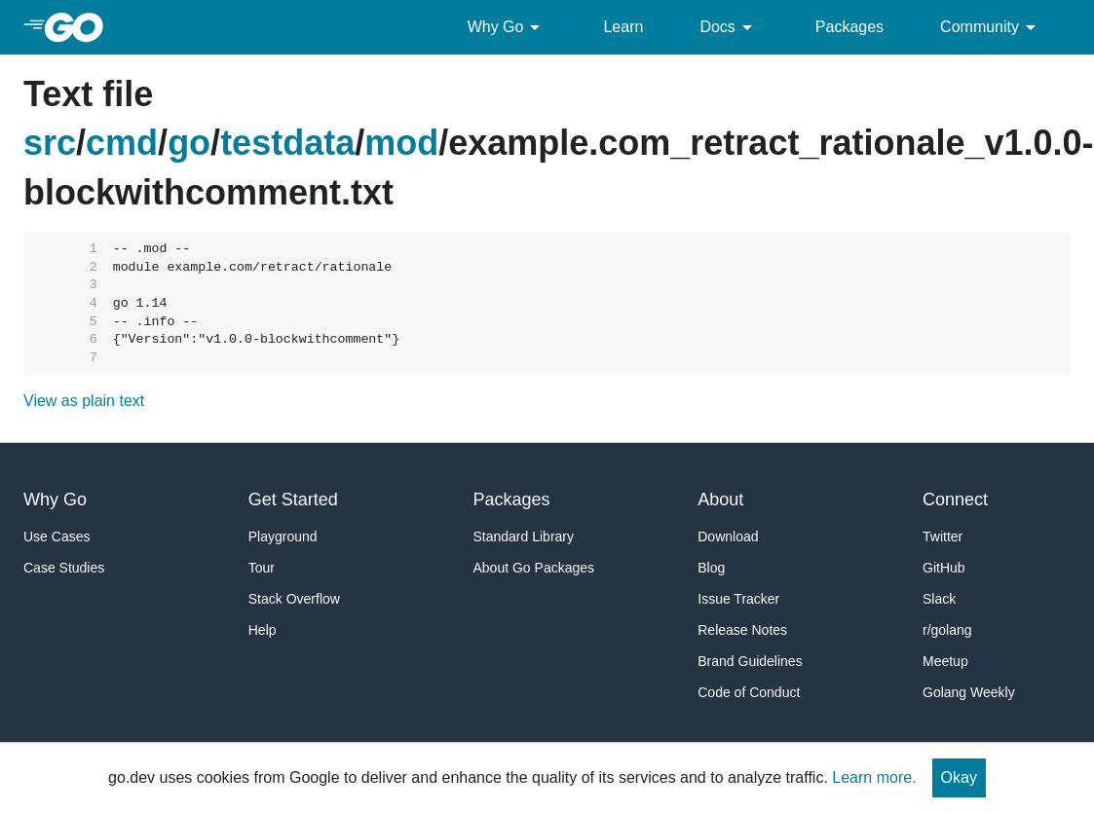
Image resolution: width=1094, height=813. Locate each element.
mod (401, 143)
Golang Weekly (969, 692)
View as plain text (83, 400)
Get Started (293, 499)
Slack (939, 599)
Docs (728, 27)
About (720, 499)
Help (262, 630)
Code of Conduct (749, 692)
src (49, 143)
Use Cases (56, 536)
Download (728, 536)
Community (991, 27)
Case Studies (63, 567)
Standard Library (524, 536)
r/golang (947, 630)
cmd (122, 143)
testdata (287, 143)
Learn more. (874, 777)
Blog (711, 567)
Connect (955, 499)
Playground (283, 536)
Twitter (942, 536)
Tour (261, 567)
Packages (849, 26)
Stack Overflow (294, 599)
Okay (959, 777)
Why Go (507, 27)
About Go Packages (534, 567)
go (189, 143)
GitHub (944, 567)
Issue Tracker (738, 599)
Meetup (945, 661)
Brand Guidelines (750, 661)
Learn (623, 26)
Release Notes (742, 630)
